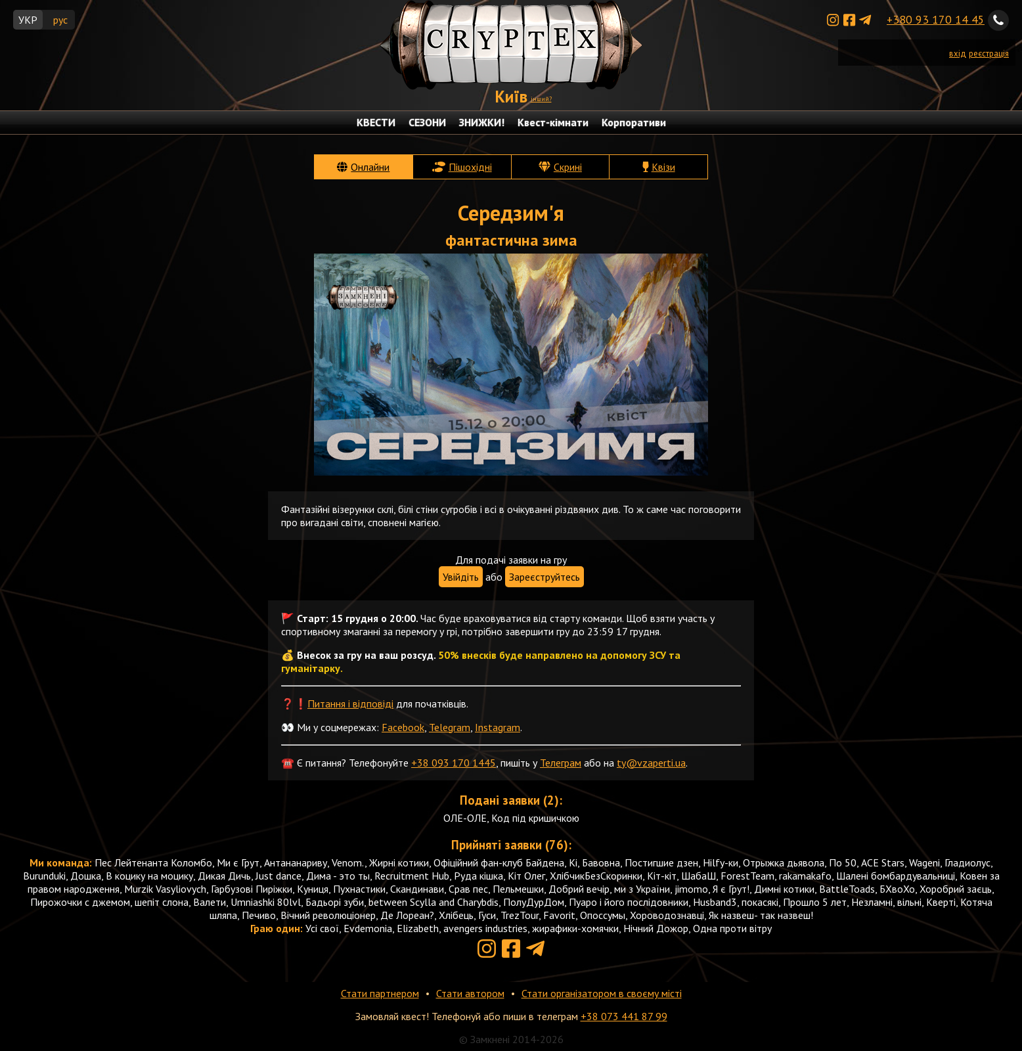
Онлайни (370, 166)
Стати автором (470, 993)
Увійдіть (461, 576)
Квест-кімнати (553, 122)
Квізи (663, 166)
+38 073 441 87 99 (624, 1016)
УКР (27, 19)
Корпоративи (634, 122)
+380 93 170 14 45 (936, 19)
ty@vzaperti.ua (651, 762)
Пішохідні (470, 166)
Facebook (403, 727)
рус (60, 19)
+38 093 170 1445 (453, 762)
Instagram (497, 727)
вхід (957, 53)
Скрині (568, 166)
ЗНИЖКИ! (481, 122)
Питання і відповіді (350, 703)
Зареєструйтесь (544, 576)
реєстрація (989, 53)
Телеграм (560, 762)
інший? (541, 98)
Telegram (449, 727)
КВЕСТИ (376, 122)
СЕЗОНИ (427, 122)
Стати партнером (380, 993)
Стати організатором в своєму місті (602, 993)
